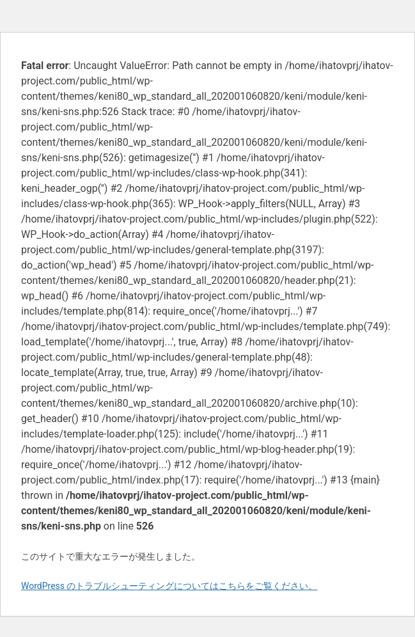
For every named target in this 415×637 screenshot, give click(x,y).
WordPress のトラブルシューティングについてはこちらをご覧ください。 (169, 586)
